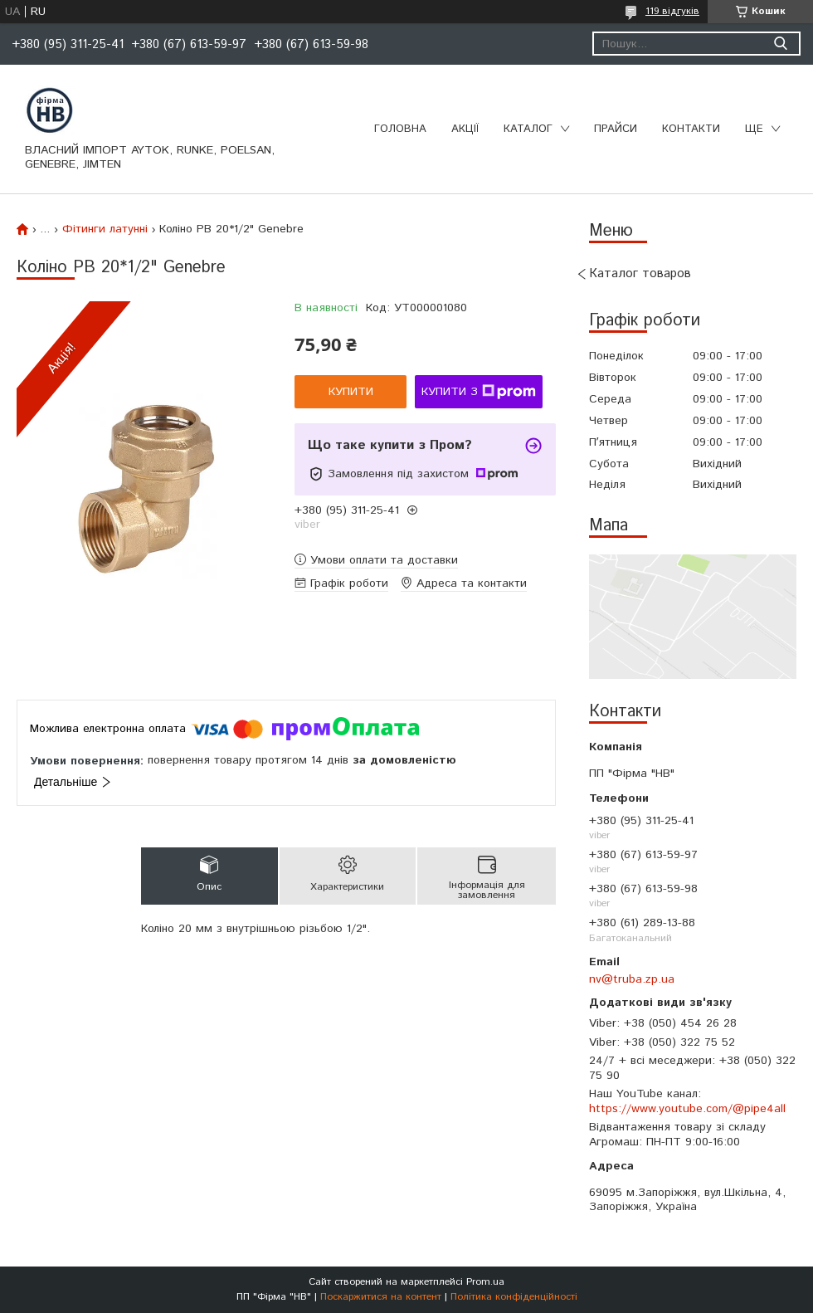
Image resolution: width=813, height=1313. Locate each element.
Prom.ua (485, 1282)
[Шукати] (780, 43)
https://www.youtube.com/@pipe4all (687, 1109)
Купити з (478, 391)
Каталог (528, 129)
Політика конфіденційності (513, 1297)
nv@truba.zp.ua (631, 979)
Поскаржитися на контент (380, 1297)
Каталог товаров (640, 273)
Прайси (615, 129)
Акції (465, 129)
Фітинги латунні (105, 229)
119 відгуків (672, 11)
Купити (351, 391)
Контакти (691, 129)
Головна (400, 129)
